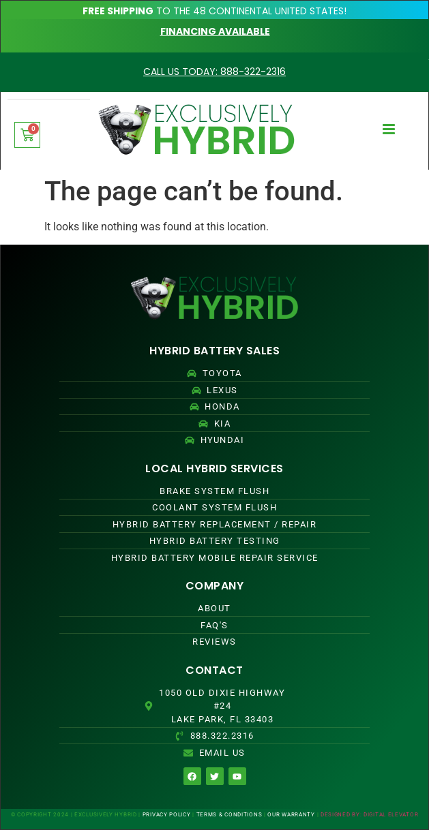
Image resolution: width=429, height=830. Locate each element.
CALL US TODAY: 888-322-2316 (214, 71)
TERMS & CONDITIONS (229, 815)
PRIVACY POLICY (167, 815)
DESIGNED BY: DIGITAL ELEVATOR (369, 815)
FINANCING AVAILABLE (215, 31)
